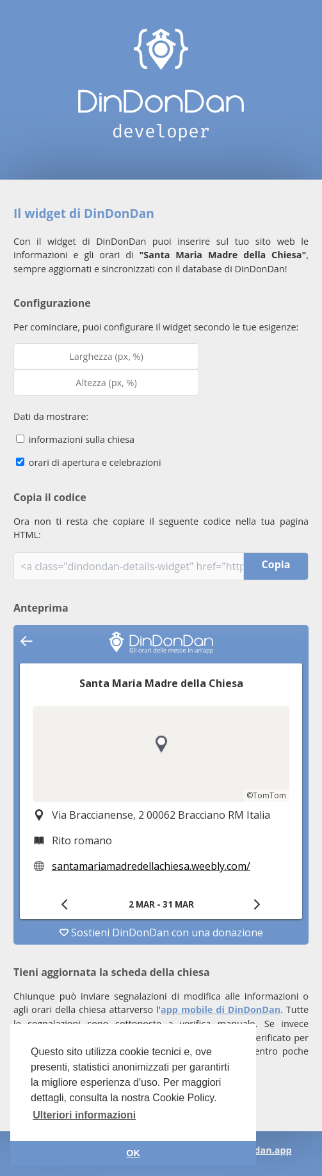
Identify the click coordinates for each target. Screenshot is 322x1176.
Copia (276, 564)
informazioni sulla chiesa (75, 439)
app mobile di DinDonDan (220, 1009)
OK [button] (133, 1153)
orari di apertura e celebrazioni (88, 462)
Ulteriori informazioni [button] (84, 1115)
